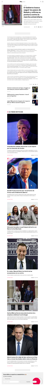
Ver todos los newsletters (7, 376)
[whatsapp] (35, 27)
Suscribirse (28, 381)
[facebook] (36, 27)
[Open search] (41, 1)
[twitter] (38, 27)
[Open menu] (2, 1)
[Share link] (42, 27)
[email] (40, 27)
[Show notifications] (43, 1)
